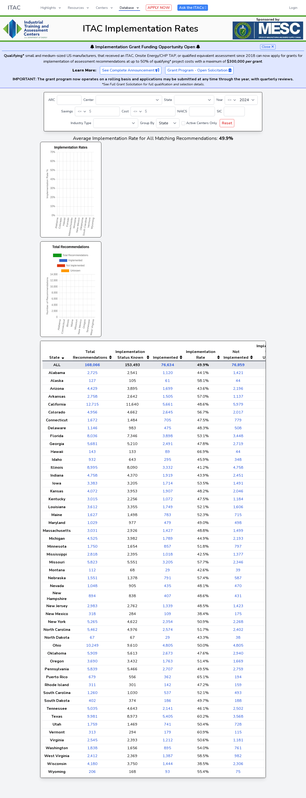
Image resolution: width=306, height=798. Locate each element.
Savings (67, 111)
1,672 (92, 429)
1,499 (238, 540)
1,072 (168, 508)
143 (92, 461)
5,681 (92, 453)
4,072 (92, 500)
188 (238, 710)
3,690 (92, 670)
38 (238, 647)
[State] (194, 100)
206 (92, 781)
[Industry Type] (115, 123)
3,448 (238, 445)
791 (167, 587)
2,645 (168, 421)
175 (238, 623)
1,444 (168, 773)
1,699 (168, 398)
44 (238, 390)
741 (167, 734)
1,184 (238, 508)
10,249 (92, 655)
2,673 (168, 663)
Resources (79, 8)
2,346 (238, 571)
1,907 (168, 500)
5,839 (92, 678)
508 (238, 437)
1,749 (168, 516)
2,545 (92, 749)
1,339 (168, 615)
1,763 (168, 670)
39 (238, 579)
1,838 (92, 757)
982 (238, 765)
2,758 (92, 406)
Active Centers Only (201, 123)
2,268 (238, 631)
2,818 (92, 564)
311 (92, 694)
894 (92, 605)
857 (167, 556)
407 (167, 605)
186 (167, 710)
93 (167, 781)
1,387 (168, 765)
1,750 (92, 556)
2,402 (238, 639)
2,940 (238, 663)
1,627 (92, 524)
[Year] (241, 100)
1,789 (168, 548)
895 (167, 757)
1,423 (238, 615)
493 (238, 702)
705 (167, 429)
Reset (227, 123)
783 (167, 524)
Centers (105, 8)
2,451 (238, 485)
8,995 (92, 477)
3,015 (92, 508)
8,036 (92, 445)
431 (238, 605)
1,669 (238, 670)
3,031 (92, 540)
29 (167, 579)
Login (293, 8)
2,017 (238, 421)
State (168, 100)
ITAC (14, 7)
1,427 (168, 540)
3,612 (92, 516)
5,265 (92, 631)
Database (130, 8)
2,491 (168, 453)
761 (238, 757)
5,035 (92, 718)
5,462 (92, 639)
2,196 (238, 398)
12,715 (92, 414)
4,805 (168, 655)
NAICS (182, 111)
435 (167, 595)
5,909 (92, 663)
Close (268, 46)
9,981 (92, 726)
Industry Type (81, 123)
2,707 (168, 678)
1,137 (238, 406)
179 (167, 741)
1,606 (238, 516)
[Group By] (168, 123)
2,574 (168, 639)
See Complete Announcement (130, 70)
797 (238, 556)
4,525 (92, 548)
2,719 (238, 453)
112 (92, 579)
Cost (125, 111)
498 (238, 532)
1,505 (168, 406)
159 (238, 694)
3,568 (238, 726)
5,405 (168, 726)
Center (88, 100)
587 (238, 587)
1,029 (92, 532)
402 (92, 710)
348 (238, 469)
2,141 (168, 718)
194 (238, 686)
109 (167, 623)
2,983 (92, 615)
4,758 (238, 477)
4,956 (92, 421)
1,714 (168, 492)
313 (92, 741)
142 (167, 694)
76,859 (238, 374)
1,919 (168, 485)
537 (167, 702)
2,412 (92, 765)
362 (167, 686)
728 (238, 734)
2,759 (238, 678)
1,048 (92, 595)
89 (167, 461)
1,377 (238, 564)
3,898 (168, 445)
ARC (51, 100)
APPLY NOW (159, 7)
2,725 (92, 382)
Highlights (51, 8)
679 (92, 686)
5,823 (92, 571)
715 (238, 524)
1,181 (238, 749)
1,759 (92, 734)
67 (92, 647)
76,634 (167, 374)
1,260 (92, 702)
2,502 (238, 718)
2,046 (238, 500)
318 (92, 623)
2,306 (238, 773)
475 (167, 437)
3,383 (92, 492)
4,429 (92, 398)
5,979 (238, 414)
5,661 (168, 414)
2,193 (238, 548)
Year (219, 100)
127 (92, 390)
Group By (147, 123)
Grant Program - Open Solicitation (199, 70)
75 (238, 781)
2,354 (168, 631)
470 (238, 595)
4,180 (92, 773)
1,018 (168, 564)
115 (238, 741)
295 (167, 469)
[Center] (129, 100)
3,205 (168, 571)
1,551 (92, 587)
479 (167, 532)
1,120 (168, 382)
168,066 (92, 374)
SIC (219, 111)
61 (167, 390)
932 (92, 469)
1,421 (238, 382)
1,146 (92, 437)
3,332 (168, 477)
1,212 (168, 749)
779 (238, 429)
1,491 (238, 492)
